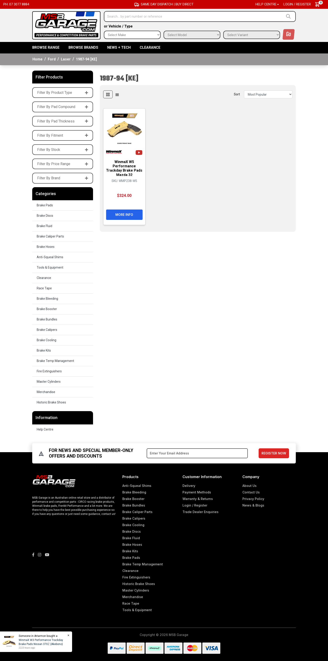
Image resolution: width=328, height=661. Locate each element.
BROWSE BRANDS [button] (83, 47)
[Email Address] (197, 453)
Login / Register (297, 4)
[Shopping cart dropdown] (319, 4)
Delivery (188, 486)
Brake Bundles (47, 319)
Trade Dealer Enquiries (200, 512)
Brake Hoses (46, 247)
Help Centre (45, 429)
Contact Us (251, 492)
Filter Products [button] (49, 77)
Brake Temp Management (55, 361)
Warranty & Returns (197, 499)
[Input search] (194, 16)
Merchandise (46, 392)
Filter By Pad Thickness (62, 121)
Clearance (150, 47)
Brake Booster (47, 309)
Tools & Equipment (50, 267)
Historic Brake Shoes (51, 402)
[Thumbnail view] (108, 94)
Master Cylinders (49, 381)
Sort (237, 94)
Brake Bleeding (47, 298)
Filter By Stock (62, 149)
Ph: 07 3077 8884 (16, 4)
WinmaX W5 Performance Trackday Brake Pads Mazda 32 (124, 168)
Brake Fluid (44, 226)
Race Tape (44, 288)
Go (289, 34)
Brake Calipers (47, 330)
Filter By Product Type (62, 92)
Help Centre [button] (265, 4)
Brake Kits (44, 350)
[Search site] (289, 16)
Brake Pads (45, 205)
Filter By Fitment (62, 135)
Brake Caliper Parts (50, 236)
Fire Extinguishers (49, 371)
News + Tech (119, 47)
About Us (249, 486)
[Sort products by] (268, 94)
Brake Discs (45, 215)
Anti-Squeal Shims (50, 257)
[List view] (117, 94)
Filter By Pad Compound (62, 107)
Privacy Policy (253, 499)
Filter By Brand (62, 178)
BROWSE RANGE (45, 47)
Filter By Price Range (62, 164)
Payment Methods (196, 492)
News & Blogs (253, 505)
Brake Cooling (46, 340)
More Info (124, 214)
